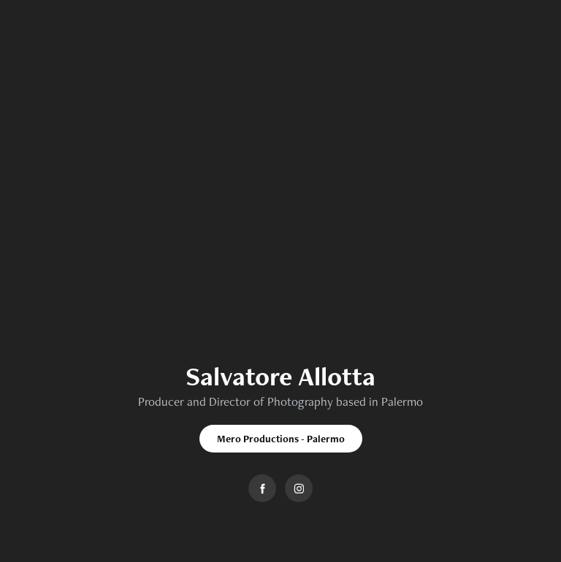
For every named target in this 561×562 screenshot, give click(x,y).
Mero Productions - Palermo (281, 438)
